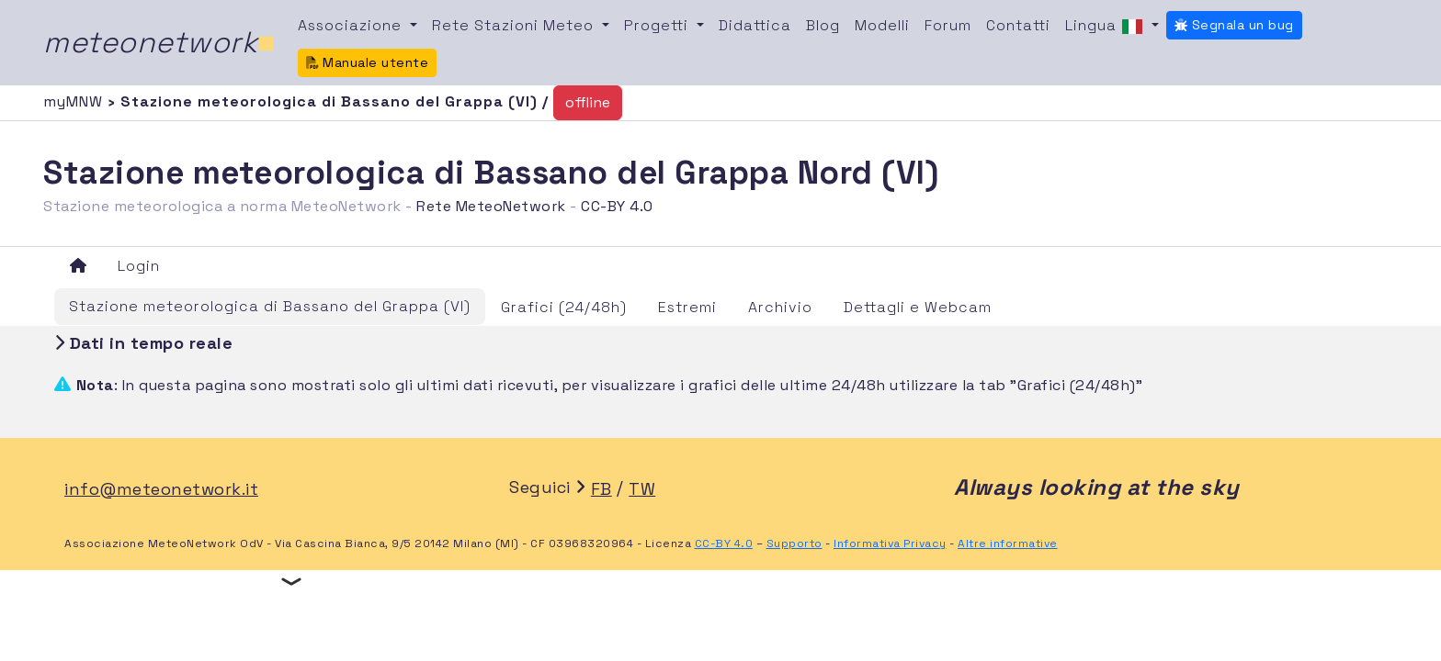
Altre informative (1008, 543)
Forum (948, 25)
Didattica (755, 25)
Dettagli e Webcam (918, 307)
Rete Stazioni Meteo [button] (515, 25)
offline (587, 102)
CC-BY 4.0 (617, 206)
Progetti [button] (658, 25)
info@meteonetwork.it (161, 488)
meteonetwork (159, 42)
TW (642, 488)
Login (139, 265)
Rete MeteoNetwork (491, 206)
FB (601, 488)
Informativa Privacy (890, 543)
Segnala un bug (1234, 25)
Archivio (780, 307)
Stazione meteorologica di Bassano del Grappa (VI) (270, 306)
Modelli (882, 25)
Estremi (687, 307)
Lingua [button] (1106, 27)
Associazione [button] (352, 25)
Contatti (1018, 25)
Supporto (794, 543)
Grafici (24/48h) (564, 307)
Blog (823, 25)
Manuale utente (367, 62)
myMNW (75, 101)
